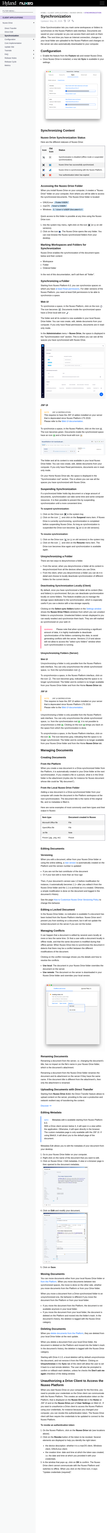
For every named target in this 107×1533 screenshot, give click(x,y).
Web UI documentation (72, 421)
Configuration (10, 39)
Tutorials (8, 50)
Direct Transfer (11, 28)
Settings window (93, 609)
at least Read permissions (67, 289)
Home (43, 13)
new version (70, 863)
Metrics (7, 65)
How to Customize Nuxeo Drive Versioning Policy (76, 900)
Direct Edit (9, 32)
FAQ (6, 54)
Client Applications (13, 18)
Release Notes (11, 58)
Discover (46, 1106)
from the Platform (49, 1282)
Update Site (9, 47)
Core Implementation (13, 43)
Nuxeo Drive (8, 23)
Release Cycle (10, 62)
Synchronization (12, 36)
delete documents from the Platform (67, 1333)
